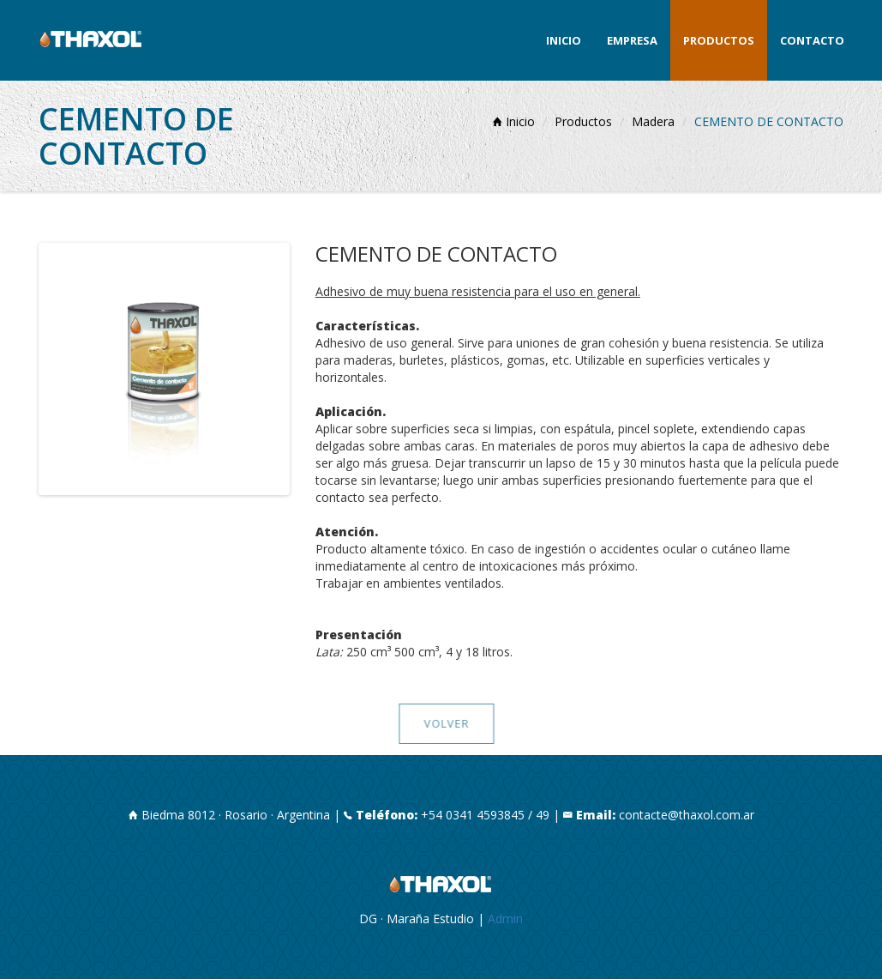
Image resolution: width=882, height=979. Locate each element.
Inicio (563, 40)
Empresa (632, 40)
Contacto (812, 40)
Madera (653, 121)
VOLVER (450, 723)
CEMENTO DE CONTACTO (768, 121)
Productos (718, 40)
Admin (505, 918)
